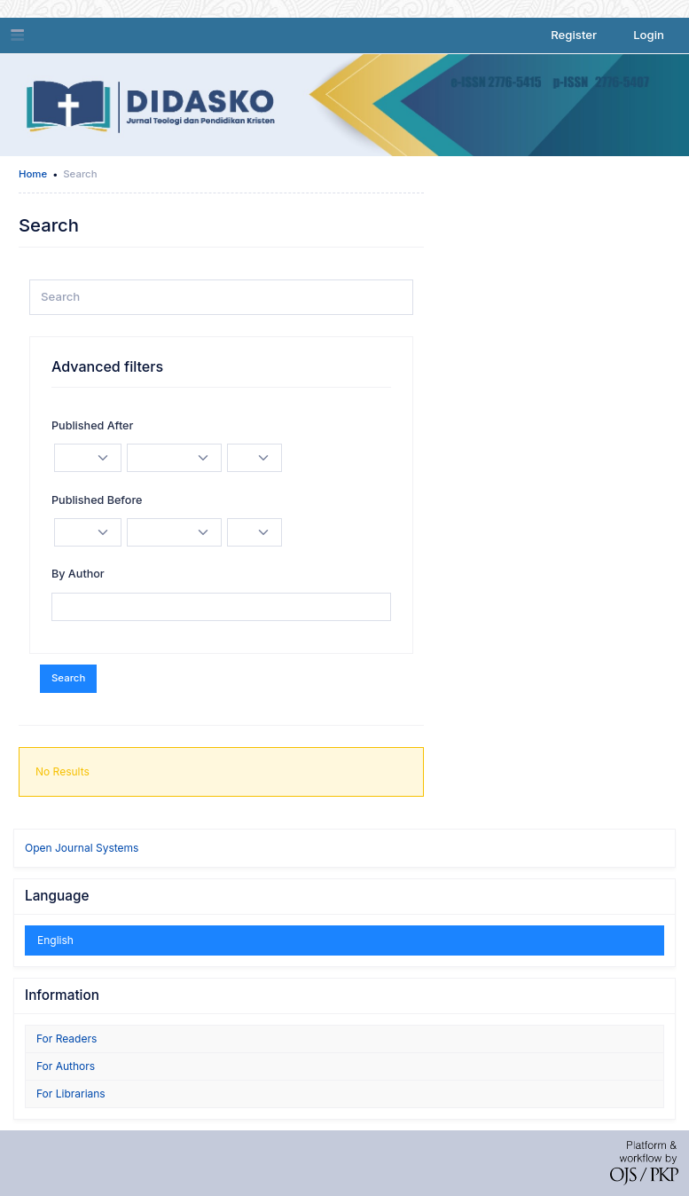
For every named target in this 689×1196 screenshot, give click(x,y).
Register (574, 35)
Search (68, 678)
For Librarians (71, 1093)
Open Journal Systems (81, 847)
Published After (92, 425)
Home (33, 174)
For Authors (65, 1066)
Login (648, 35)
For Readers (66, 1038)
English (55, 940)
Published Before (96, 500)
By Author (78, 573)
